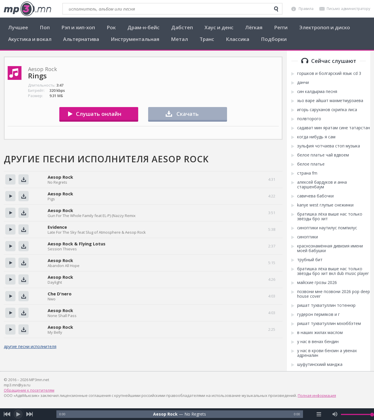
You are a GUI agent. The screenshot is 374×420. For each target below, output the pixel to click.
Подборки (274, 39)
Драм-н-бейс (143, 27)
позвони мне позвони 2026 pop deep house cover (333, 294)
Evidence (57, 227)
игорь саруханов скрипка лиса (327, 109)
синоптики (307, 237)
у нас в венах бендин (318, 341)
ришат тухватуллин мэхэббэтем (329, 323)
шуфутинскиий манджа (319, 364)
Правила (306, 8)
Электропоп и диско (324, 27)
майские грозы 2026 (317, 282)
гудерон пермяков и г (318, 314)
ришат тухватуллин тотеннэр (326, 305)
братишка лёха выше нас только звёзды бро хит (329, 216)
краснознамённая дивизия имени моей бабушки (330, 248)
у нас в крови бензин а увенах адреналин (327, 353)
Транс (207, 39)
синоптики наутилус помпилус (327, 228)
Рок (111, 27)
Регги (281, 27)
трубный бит (310, 259)
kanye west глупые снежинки (325, 205)
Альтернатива (81, 39)
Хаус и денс (219, 27)
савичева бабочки (315, 196)
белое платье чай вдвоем (323, 155)
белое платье (311, 164)
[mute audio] (335, 414)
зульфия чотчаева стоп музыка (328, 146)
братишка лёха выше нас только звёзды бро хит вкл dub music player (333, 271)
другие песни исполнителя (30, 346)
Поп (45, 27)
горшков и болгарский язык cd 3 (329, 73)
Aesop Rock (60, 177)
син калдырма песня (317, 91)
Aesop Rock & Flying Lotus (76, 243)
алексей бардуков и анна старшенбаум (322, 184)
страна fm (307, 173)
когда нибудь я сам (316, 137)
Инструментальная (135, 39)
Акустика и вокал (29, 39)
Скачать (187, 113)
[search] (276, 9)
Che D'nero (60, 293)
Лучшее (18, 27)
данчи (303, 82)
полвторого (309, 118)
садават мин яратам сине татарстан (333, 127)
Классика (237, 39)
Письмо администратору (348, 8)
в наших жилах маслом (320, 332)
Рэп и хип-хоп (78, 27)
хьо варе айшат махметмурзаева (330, 100)
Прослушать (10, 179)
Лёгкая (253, 27)
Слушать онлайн (98, 113)
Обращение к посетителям (29, 390)
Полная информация (317, 395)
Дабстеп (182, 27)
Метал (179, 39)
